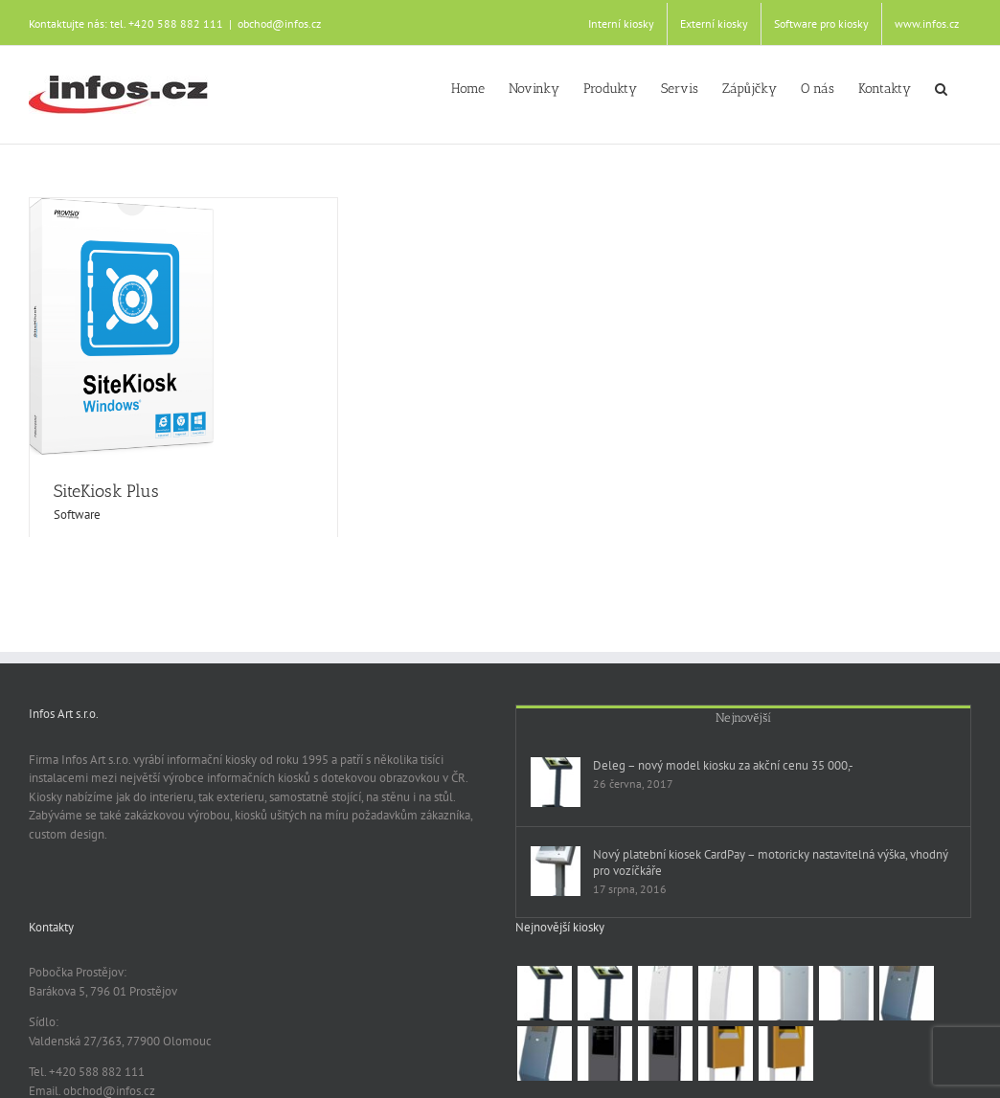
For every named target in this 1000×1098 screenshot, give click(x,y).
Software (77, 514)
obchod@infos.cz (279, 23)
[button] (941, 87)
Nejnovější (744, 717)
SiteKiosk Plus (106, 491)
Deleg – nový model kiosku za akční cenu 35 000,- (723, 765)
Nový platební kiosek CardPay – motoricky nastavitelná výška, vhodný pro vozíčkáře (770, 862)
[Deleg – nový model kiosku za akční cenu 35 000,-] (555, 782)
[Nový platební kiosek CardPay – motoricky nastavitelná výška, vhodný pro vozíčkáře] (555, 871)
